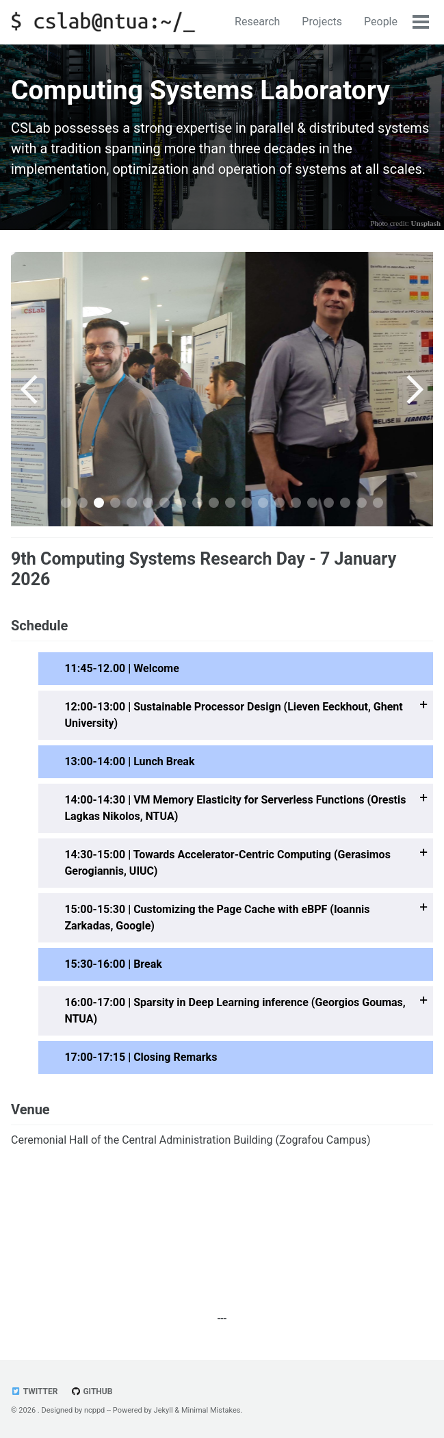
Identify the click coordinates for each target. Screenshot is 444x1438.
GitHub (91, 1391)
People (380, 21)
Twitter (34, 1391)
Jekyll (163, 1410)
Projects (322, 21)
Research (257, 21)
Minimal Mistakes (211, 1410)
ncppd (94, 1410)
